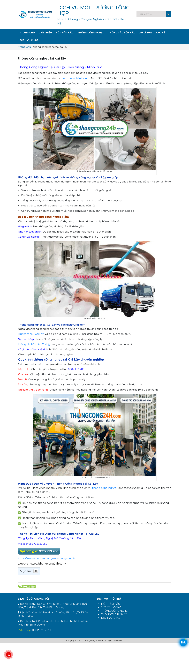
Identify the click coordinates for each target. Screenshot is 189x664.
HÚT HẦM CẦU (110, 603)
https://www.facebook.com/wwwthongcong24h (47, 558)
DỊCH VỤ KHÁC (110, 617)
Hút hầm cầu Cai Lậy (31, 333)
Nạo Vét (161, 32)
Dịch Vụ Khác (29, 40)
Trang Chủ (27, 32)
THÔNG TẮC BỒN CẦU (115, 614)
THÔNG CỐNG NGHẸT (115, 610)
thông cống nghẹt (104, 488)
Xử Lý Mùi (145, 32)
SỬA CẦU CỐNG (111, 607)
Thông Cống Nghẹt (90, 32)
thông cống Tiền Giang (74, 78)
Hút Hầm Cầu (65, 32)
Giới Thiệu (45, 32)
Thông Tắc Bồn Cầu (122, 32)
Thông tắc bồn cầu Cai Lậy (34, 344)
